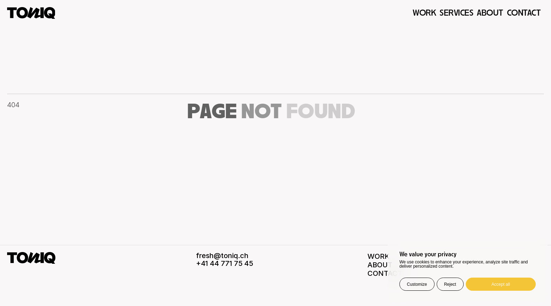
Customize (417, 284)
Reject (450, 284)
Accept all (500, 284)
